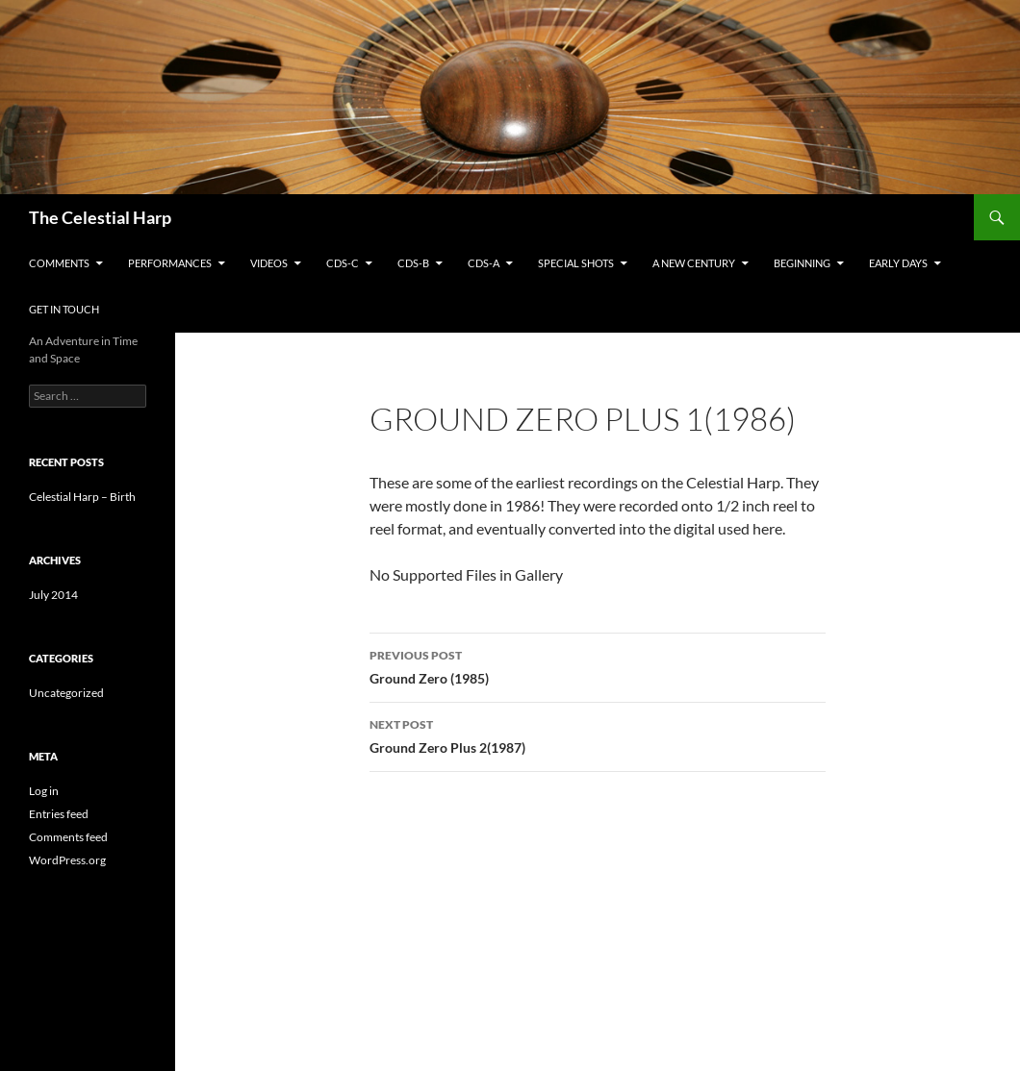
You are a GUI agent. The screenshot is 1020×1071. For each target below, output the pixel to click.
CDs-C (342, 263)
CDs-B (413, 263)
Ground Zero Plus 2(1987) (598, 734)
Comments (59, 263)
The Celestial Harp (100, 217)
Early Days (898, 263)
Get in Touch (64, 309)
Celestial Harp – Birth (82, 496)
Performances (170, 263)
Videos (269, 263)
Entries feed (59, 814)
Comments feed (68, 837)
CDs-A (483, 263)
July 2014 (53, 594)
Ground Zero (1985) (598, 665)
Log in (44, 791)
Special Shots (576, 263)
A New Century (693, 263)
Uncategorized (66, 692)
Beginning (802, 263)
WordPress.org (67, 860)
